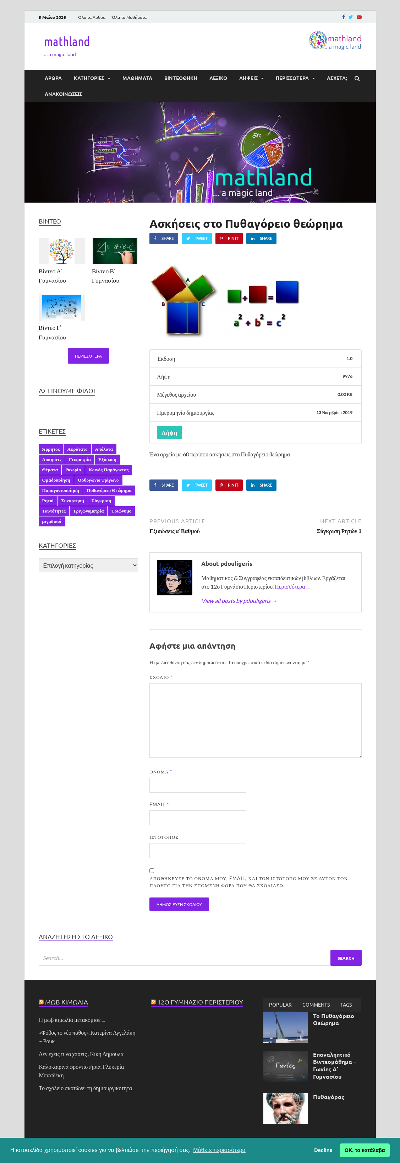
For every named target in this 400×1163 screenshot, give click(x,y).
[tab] (280, 1005)
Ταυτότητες (54, 511)
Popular (280, 1004)
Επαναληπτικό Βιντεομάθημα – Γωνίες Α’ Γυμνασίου (334, 1065)
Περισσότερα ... (292, 586)
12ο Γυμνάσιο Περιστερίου (200, 1002)
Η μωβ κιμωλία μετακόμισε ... (72, 1019)
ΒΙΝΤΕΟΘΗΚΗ (180, 78)
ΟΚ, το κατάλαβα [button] (365, 1150)
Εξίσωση (107, 459)
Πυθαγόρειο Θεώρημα (109, 490)
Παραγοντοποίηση (61, 490)
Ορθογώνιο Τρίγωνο (98, 480)
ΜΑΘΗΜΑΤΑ (137, 78)
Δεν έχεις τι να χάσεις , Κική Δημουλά (81, 1053)
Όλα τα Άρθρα (91, 17)
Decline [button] (323, 1150)
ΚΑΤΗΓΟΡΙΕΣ (89, 78)
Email (159, 804)
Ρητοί (48, 500)
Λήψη (169, 432)
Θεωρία (73, 469)
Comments (316, 1004)
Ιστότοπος (163, 837)
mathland (67, 41)
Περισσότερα (88, 356)
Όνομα (160, 772)
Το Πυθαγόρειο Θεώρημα (333, 1019)
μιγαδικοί (51, 521)
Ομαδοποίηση (56, 480)
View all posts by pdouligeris (239, 600)
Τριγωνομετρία (88, 511)
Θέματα (50, 469)
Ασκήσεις (52, 459)
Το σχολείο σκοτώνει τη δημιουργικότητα (85, 1087)
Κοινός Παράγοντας (109, 469)
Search (346, 958)
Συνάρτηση (72, 500)
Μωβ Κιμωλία (66, 1002)
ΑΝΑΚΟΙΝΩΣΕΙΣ (63, 94)
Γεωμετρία (80, 459)
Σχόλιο (160, 677)
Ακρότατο (77, 449)
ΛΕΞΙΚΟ (218, 78)
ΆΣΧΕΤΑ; (337, 78)
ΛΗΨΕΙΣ (248, 78)
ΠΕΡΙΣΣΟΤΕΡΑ (292, 78)
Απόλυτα (104, 449)
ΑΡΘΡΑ (53, 78)
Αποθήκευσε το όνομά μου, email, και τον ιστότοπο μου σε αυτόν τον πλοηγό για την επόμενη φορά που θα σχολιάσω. (248, 881)
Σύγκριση (101, 500)
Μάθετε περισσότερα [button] (219, 1150)
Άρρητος (51, 449)
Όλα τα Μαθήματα (129, 17)
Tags (346, 1004)
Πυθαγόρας (328, 1096)
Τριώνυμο (121, 511)
